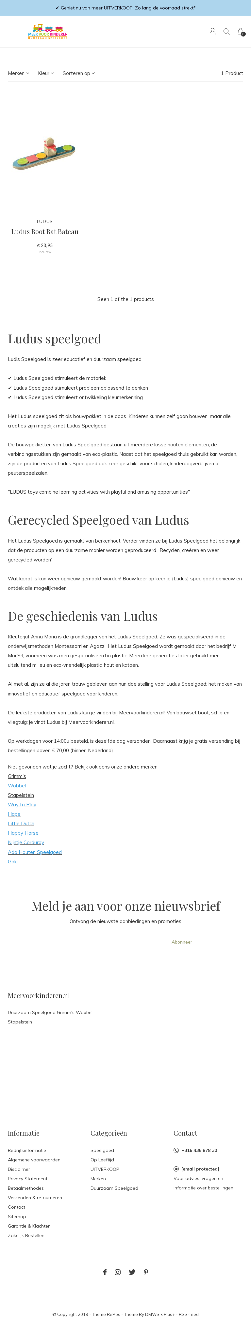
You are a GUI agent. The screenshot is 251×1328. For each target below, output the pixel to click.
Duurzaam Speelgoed (114, 1188)
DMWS (152, 1314)
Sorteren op (76, 73)
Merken (16, 73)
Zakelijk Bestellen (26, 1235)
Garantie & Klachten (29, 1226)
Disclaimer (19, 1169)
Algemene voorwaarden (34, 1160)
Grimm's (17, 776)
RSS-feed (189, 1314)
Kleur (43, 73)
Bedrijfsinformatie (27, 1150)
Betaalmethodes (26, 1188)
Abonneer (182, 942)
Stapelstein (21, 795)
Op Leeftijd (102, 1160)
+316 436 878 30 (199, 1150)
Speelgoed (102, 1150)
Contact (16, 1207)
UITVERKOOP (105, 1169)
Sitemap (17, 1216)
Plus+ (169, 1314)
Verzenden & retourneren (35, 1198)
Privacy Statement (27, 1179)
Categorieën (109, 1132)
